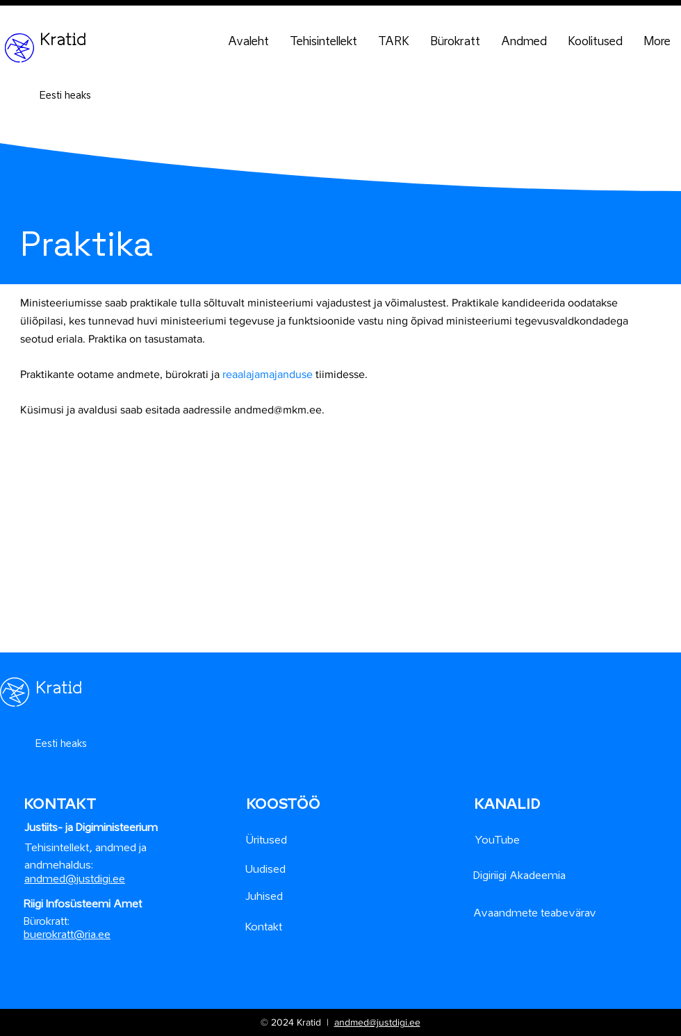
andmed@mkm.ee (278, 410)
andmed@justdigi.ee (377, 1022)
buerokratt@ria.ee (67, 934)
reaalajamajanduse (267, 374)
